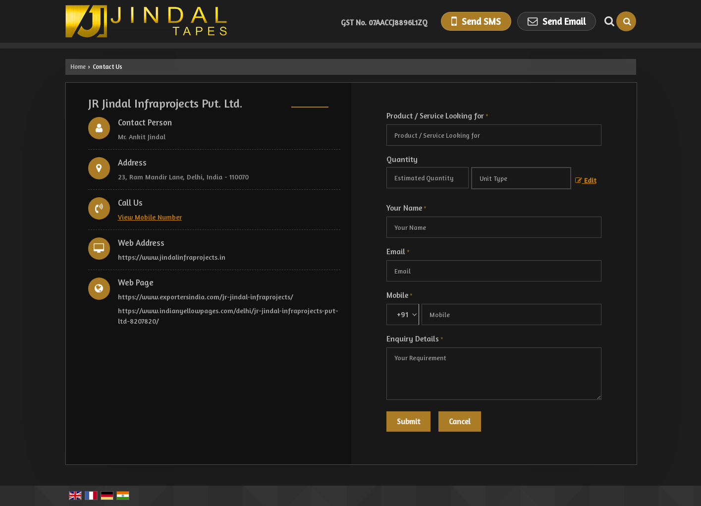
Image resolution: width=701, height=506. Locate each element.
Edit (585, 180)
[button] (150, 217)
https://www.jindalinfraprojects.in (171, 257)
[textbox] (521, 178)
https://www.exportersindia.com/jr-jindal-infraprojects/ (205, 296)
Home (78, 66)
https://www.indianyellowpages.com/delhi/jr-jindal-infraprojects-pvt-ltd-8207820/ (228, 315)
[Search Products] (608, 21)
